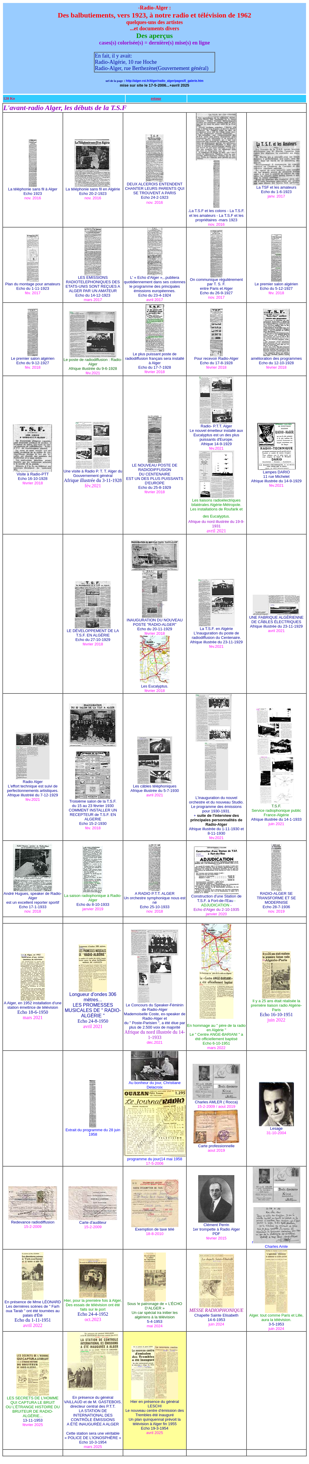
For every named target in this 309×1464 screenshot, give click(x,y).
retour (156, 98)
